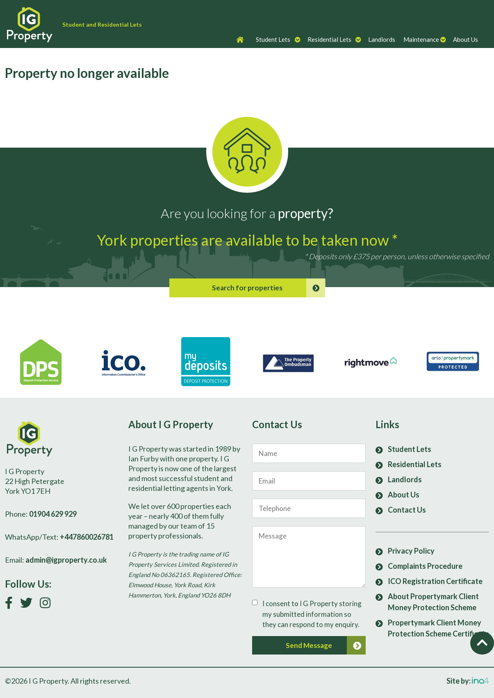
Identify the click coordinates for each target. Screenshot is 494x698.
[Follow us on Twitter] (29, 604)
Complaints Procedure (425, 565)
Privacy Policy (411, 550)
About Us (465, 39)
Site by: (467, 680)
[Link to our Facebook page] (12, 604)
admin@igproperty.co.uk (66, 559)
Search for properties (268, 287)
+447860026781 (87, 536)
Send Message (326, 645)
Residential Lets (329, 39)
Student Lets (273, 39)
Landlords (381, 39)
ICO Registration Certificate (435, 581)
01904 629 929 (53, 513)
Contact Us (407, 509)
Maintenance (421, 39)
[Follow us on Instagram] (48, 604)
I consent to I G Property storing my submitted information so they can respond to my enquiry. (312, 614)
